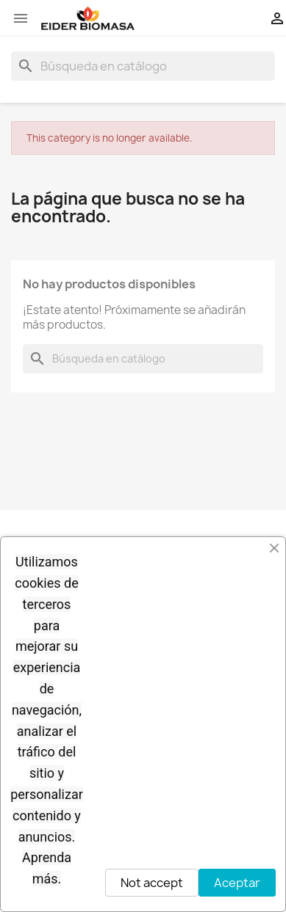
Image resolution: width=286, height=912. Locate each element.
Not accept (152, 883)
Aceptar (237, 883)
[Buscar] (143, 66)
